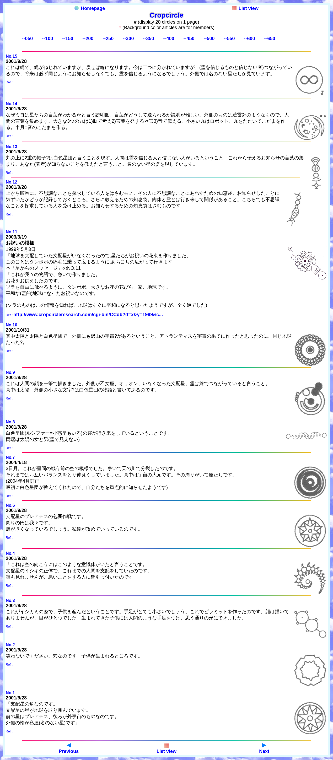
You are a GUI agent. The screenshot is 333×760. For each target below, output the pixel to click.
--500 (208, 38)
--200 (87, 38)
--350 (148, 38)
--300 (128, 38)
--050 (27, 38)
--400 (168, 38)
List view (245, 8)
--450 (188, 38)
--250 (108, 38)
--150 (67, 38)
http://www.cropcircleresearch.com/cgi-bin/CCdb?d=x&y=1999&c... (88, 314)
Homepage (89, 8)
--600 (249, 38)
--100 (47, 38)
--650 (269, 38)
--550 (229, 38)
